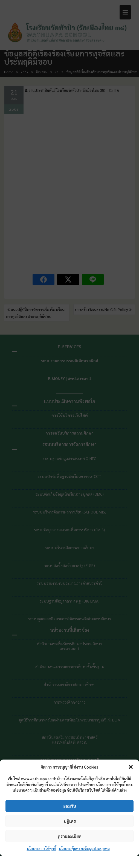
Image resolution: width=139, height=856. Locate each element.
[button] (131, 767)
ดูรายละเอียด (70, 836)
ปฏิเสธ (69, 821)
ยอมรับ (69, 806)
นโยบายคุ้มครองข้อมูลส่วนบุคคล (84, 848)
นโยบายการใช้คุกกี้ (41, 848)
